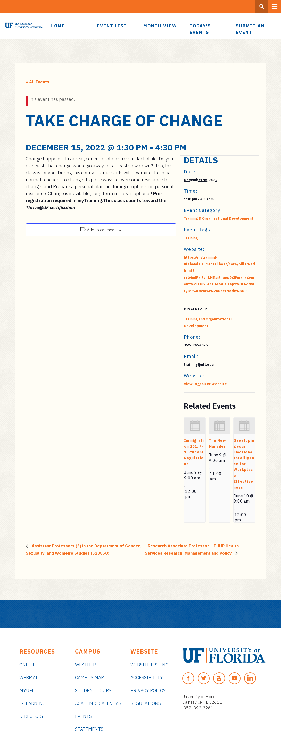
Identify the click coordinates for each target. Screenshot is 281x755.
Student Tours (93, 690)
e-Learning (32, 703)
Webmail (29, 678)
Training (191, 238)
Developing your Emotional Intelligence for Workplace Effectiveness (244, 463)
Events (83, 716)
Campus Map (89, 678)
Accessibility (146, 678)
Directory (31, 716)
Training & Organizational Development (218, 218)
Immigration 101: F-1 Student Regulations (194, 452)
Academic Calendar (98, 703)
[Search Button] (261, 6)
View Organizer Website (205, 383)
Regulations (145, 703)
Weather (85, 665)
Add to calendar (101, 229)
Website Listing (149, 665)
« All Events (37, 81)
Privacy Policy (148, 690)
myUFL (26, 690)
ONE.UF (27, 665)
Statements (89, 729)
